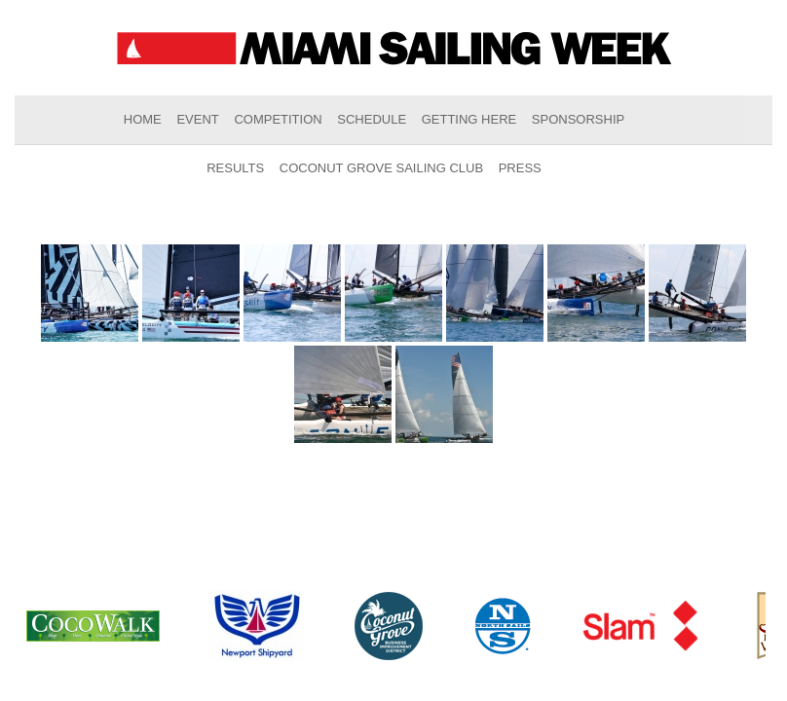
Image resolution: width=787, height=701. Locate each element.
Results (235, 168)
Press (520, 168)
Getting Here (469, 119)
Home (143, 119)
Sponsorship (578, 119)
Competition (277, 119)
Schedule (371, 119)
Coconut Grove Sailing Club (381, 168)
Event (197, 119)
